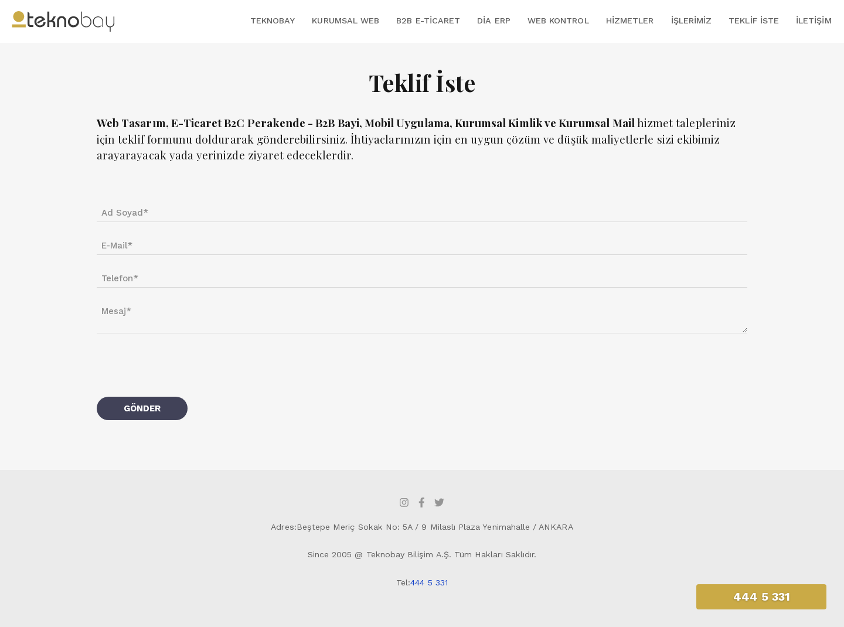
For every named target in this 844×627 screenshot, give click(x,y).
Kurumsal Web (345, 20)
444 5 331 (429, 582)
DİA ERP (493, 20)
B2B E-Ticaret (428, 20)
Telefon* (119, 278)
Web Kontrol (558, 20)
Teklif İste (754, 20)
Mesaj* (116, 311)
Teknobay (272, 20)
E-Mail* (116, 245)
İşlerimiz (691, 20)
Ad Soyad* (125, 212)
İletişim (813, 20)
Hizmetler (630, 20)
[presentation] (186, 365)
